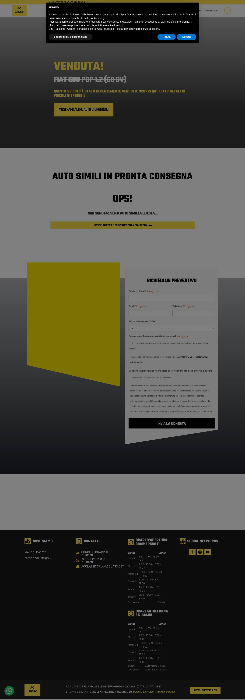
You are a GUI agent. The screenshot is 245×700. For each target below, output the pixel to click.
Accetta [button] (186, 36)
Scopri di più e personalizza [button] (70, 36)
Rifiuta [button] (167, 36)
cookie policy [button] (97, 18)
